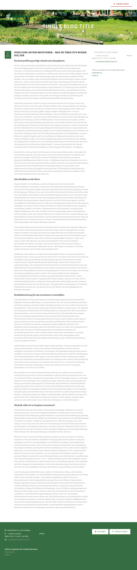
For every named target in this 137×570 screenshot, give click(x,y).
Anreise (96, 17)
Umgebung (73, 17)
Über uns (60, 17)
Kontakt (107, 17)
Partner (119, 17)
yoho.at (95, 75)
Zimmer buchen (121, 4)
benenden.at (97, 73)
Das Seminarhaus (44, 17)
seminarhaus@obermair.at (106, 61)
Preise (85, 17)
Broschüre (100, 532)
